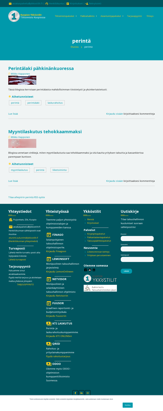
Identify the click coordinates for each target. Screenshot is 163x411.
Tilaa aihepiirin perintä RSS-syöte (26, 201)
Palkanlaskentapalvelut (98, 241)
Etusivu (75, 50)
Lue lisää (13, 117)
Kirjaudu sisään (114, 117)
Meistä (90, 223)
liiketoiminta (59, 173)
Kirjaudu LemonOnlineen (59, 275)
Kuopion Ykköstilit (30, 15)
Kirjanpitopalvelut (96, 237)
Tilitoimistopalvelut (61, 13)
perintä (15, 106)
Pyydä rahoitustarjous (58, 360)
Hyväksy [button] (128, 405)
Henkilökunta (56, 3)
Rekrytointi (95, 3)
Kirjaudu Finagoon (56, 255)
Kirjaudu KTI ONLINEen (59, 339)
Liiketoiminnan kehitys (98, 255)
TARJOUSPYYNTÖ (25, 288)
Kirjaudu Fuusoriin (56, 319)
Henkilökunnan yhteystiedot (23, 244)
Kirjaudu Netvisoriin (57, 299)
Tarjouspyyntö (136, 13)
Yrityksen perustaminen (99, 259)
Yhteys (53, 22)
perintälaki (33, 106)
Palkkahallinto (86, 13)
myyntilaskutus (19, 173)
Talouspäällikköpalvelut (99, 244)
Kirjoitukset (76, 3)
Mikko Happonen (20, 77)
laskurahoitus (55, 106)
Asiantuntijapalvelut (111, 13)
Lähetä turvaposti (17, 263)
